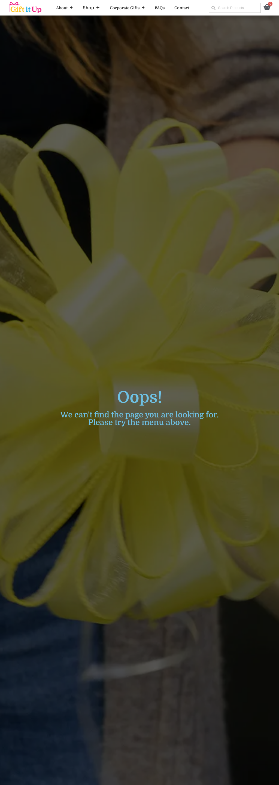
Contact (181, 8)
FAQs (160, 8)
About (64, 7)
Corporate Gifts (127, 7)
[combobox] (235, 8)
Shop (91, 7)
